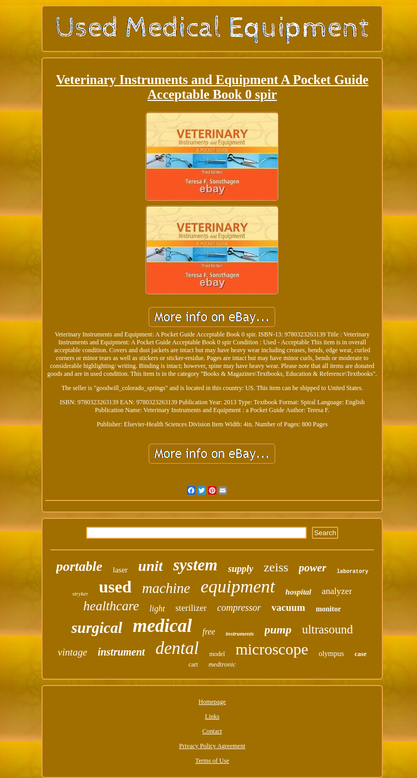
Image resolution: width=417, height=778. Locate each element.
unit (150, 566)
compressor (238, 607)
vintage (72, 652)
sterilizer (190, 608)
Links (212, 716)
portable (79, 566)
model (217, 654)
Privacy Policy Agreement (212, 746)
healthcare (111, 606)
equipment (238, 586)
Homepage (212, 701)
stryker (80, 593)
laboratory (352, 572)
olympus (331, 654)
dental (177, 648)
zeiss (276, 567)
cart (193, 664)
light (157, 608)
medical (162, 626)
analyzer (337, 591)
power (313, 567)
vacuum (288, 607)
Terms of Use (212, 760)
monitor (328, 609)
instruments (240, 633)
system (195, 565)
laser (120, 570)
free (208, 631)
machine (166, 588)
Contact (212, 731)
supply (240, 569)
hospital (298, 592)
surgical (96, 627)
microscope (271, 649)
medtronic (222, 664)
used (115, 586)
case (361, 654)
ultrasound (327, 629)
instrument (121, 652)
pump (278, 629)
